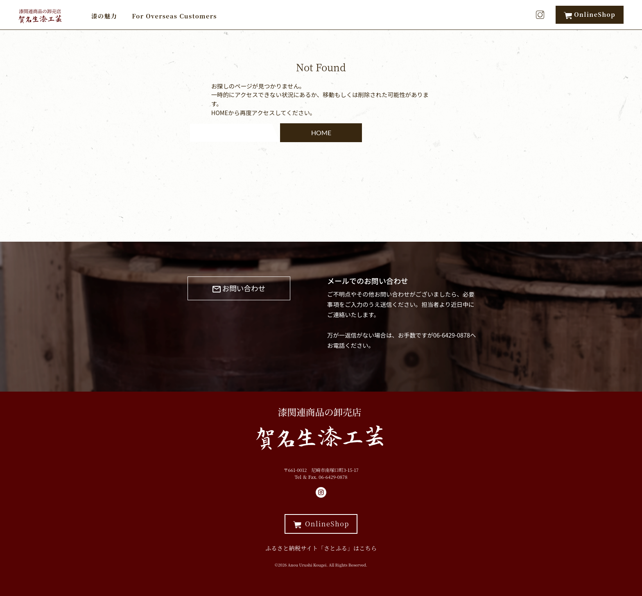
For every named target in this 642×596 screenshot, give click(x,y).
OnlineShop (589, 14)
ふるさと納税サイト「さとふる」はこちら (321, 548)
